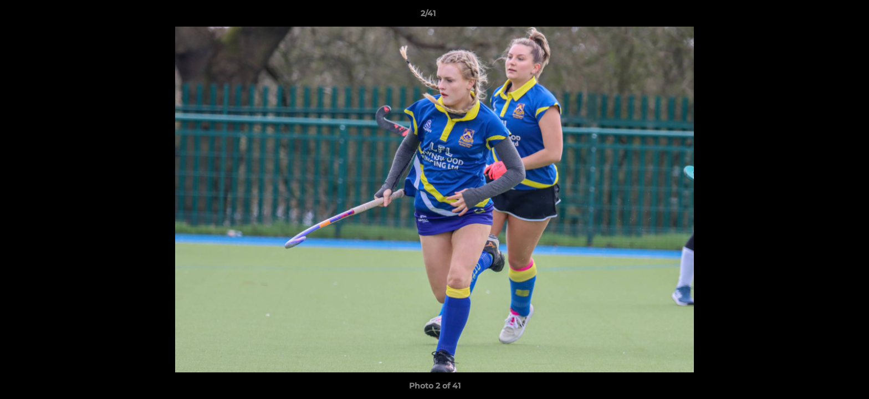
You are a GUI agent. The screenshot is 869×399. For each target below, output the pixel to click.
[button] (822, 16)
